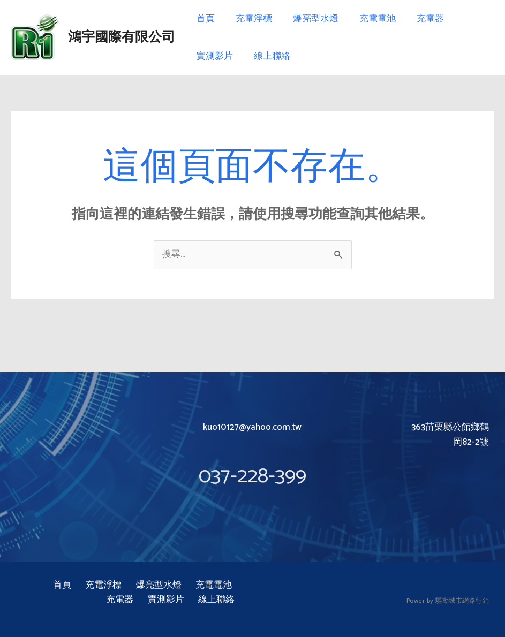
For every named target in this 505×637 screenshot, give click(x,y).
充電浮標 (249, 18)
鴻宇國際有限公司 (121, 37)
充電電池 (368, 18)
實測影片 (213, 56)
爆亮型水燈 (308, 18)
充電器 (418, 18)
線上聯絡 (268, 56)
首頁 (204, 18)
